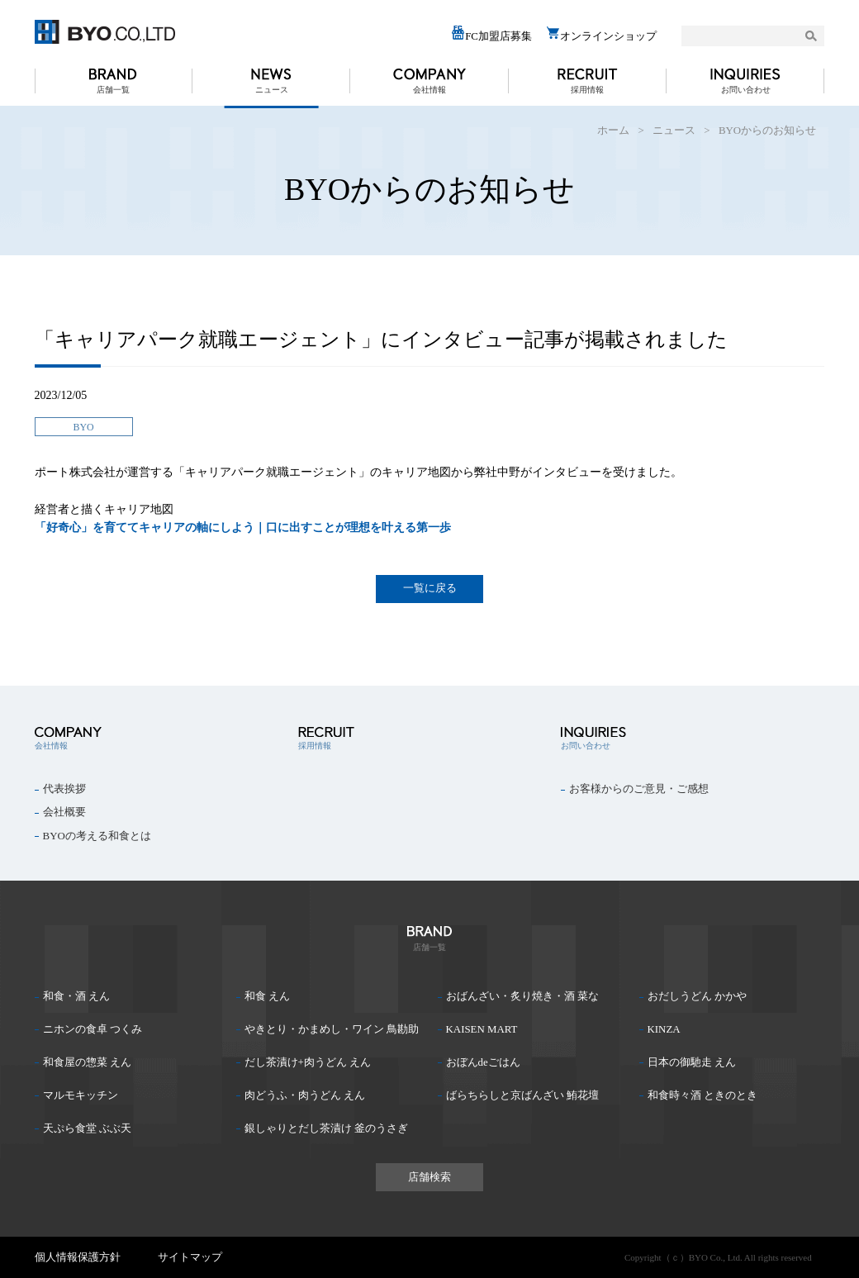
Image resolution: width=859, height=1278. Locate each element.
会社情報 (429, 89)
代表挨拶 (64, 789)
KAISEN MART (482, 1029)
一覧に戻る (430, 588)
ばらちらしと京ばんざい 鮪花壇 (522, 1095)
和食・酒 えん (76, 996)
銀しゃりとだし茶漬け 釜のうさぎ (326, 1128)
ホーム (613, 130)
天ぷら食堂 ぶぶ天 (87, 1128)
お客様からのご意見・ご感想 (639, 789)
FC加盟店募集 (491, 34)
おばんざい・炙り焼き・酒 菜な (522, 996)
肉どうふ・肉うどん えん (304, 1095)
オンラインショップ (601, 34)
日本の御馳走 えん (692, 1062)
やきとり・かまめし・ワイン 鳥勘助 (331, 1029)
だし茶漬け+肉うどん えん (307, 1062)
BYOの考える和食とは (97, 836)
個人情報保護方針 (78, 1257)
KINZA (664, 1029)
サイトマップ (190, 1257)
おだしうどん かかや (697, 996)
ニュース (271, 89)
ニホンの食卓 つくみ (92, 1029)
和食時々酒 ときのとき (702, 1095)
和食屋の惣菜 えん (87, 1062)
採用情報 (587, 89)
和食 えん (267, 996)
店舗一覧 (113, 89)
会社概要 (64, 812)
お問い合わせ (746, 89)
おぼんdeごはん (483, 1062)
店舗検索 (429, 1177)
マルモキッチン (80, 1095)
